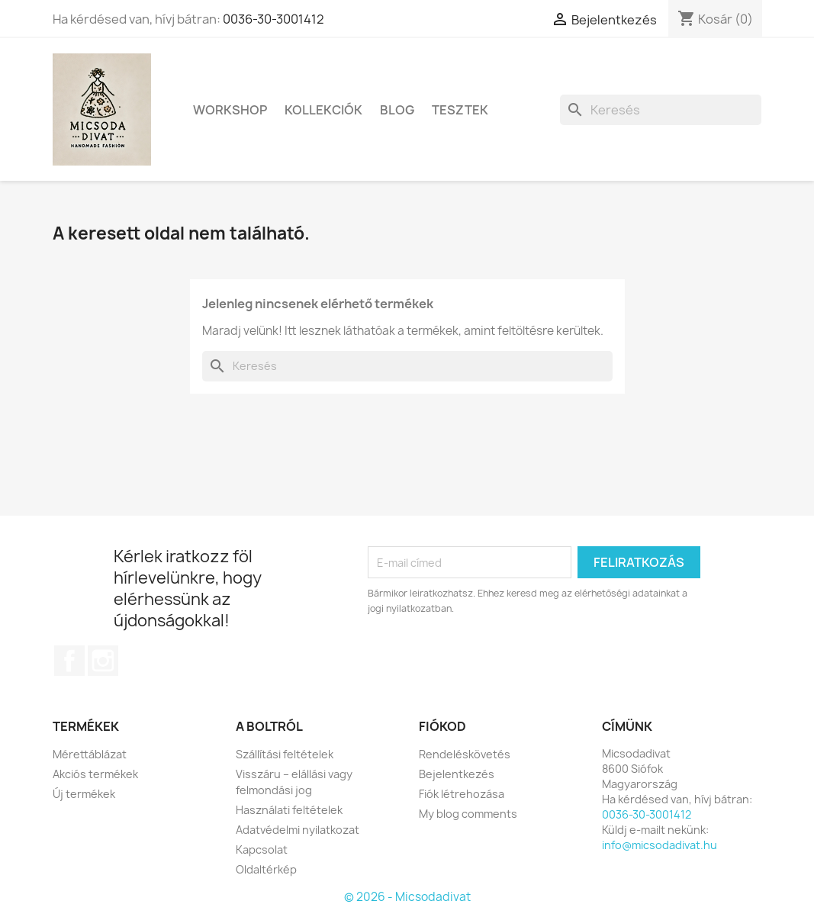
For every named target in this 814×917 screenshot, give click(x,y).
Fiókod (442, 726)
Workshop (230, 109)
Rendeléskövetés (464, 754)
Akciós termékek (95, 774)
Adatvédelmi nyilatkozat (297, 829)
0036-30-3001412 (273, 19)
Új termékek (84, 794)
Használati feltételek (289, 810)
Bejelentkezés (456, 774)
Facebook (69, 660)
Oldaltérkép (266, 869)
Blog (397, 109)
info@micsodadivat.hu (659, 845)
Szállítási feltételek (284, 754)
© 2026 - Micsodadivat (407, 897)
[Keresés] (660, 110)
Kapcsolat (262, 849)
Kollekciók (323, 109)
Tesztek (460, 109)
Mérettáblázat (90, 754)
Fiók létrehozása (461, 794)
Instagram (103, 660)
